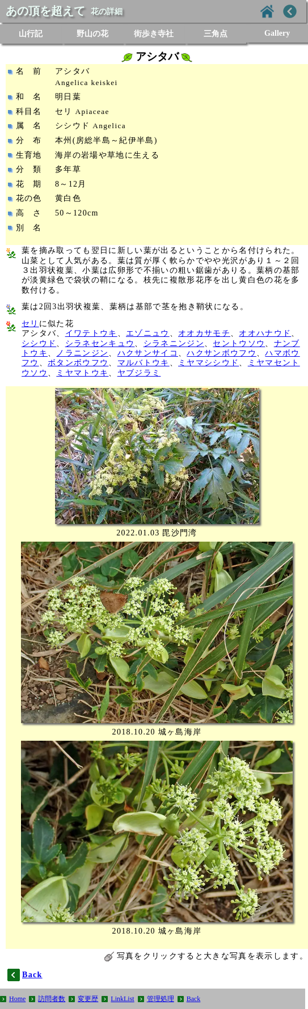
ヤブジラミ (139, 373)
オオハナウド (265, 333)
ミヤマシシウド (208, 362)
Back (194, 999)
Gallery (277, 33)
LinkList (122, 999)
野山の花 (92, 33)
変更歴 (88, 999)
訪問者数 (51, 999)
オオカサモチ (204, 333)
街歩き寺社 (154, 33)
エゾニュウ (148, 333)
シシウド (39, 343)
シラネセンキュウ (100, 343)
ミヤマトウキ (82, 373)
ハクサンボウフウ (221, 353)
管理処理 (160, 999)
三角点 (215, 33)
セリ (30, 323)
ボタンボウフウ (78, 362)
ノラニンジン (82, 353)
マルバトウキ (143, 362)
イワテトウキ (91, 333)
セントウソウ (239, 343)
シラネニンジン (174, 343)
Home (17, 999)
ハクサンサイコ (147, 353)
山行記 (31, 33)
